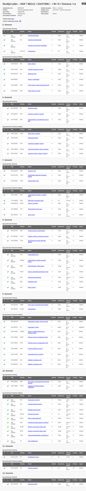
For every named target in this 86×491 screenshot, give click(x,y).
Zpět (83, 3)
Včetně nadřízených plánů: (11, 21)
